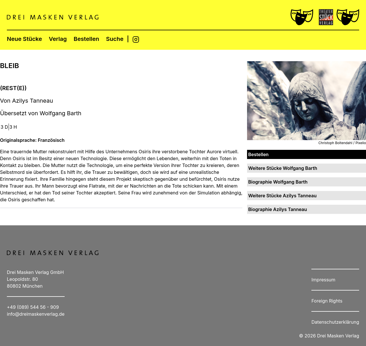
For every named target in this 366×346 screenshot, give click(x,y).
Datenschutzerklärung (335, 322)
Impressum (323, 280)
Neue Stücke (24, 38)
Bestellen (86, 38)
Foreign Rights (326, 301)
